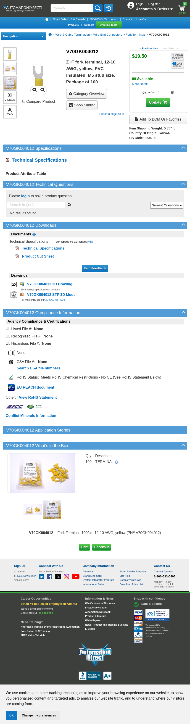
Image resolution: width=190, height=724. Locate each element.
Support (89, 25)
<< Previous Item (148, 48)
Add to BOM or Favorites (158, 119)
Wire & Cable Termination (72, 34)
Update (155, 102)
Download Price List (131, 568)
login (25, 196)
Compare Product (38, 101)
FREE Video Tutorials (33, 619)
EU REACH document (35, 387)
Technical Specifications (36, 160)
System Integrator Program (98, 564)
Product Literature (95, 600)
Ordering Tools (109, 25)
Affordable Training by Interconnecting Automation (50, 611)
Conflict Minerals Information (31, 416)
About (114, 19)
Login (140, 4)
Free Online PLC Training (35, 615)
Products (73, 25)
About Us (88, 556)
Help (90, 241)
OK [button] (11, 715)
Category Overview (87, 94)
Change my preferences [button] (39, 715)
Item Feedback (95, 268)
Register (154, 4)
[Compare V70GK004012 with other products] (23, 101)
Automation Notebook (98, 596)
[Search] (72, 8)
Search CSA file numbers (38, 368)
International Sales (93, 568)
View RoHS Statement (38, 397)
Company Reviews (130, 564)
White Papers (93, 604)
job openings (45, 597)
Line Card (142, 19)
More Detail (140, 84)
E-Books (90, 613)
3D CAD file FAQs (55, 299)
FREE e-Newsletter (96, 592)
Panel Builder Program (133, 556)
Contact (127, 19)
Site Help (125, 560)
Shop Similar (82, 105)
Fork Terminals (135, 34)
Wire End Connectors (107, 34)
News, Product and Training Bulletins (106, 609)
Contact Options (163, 556)
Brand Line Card (92, 560)
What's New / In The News (100, 587)
